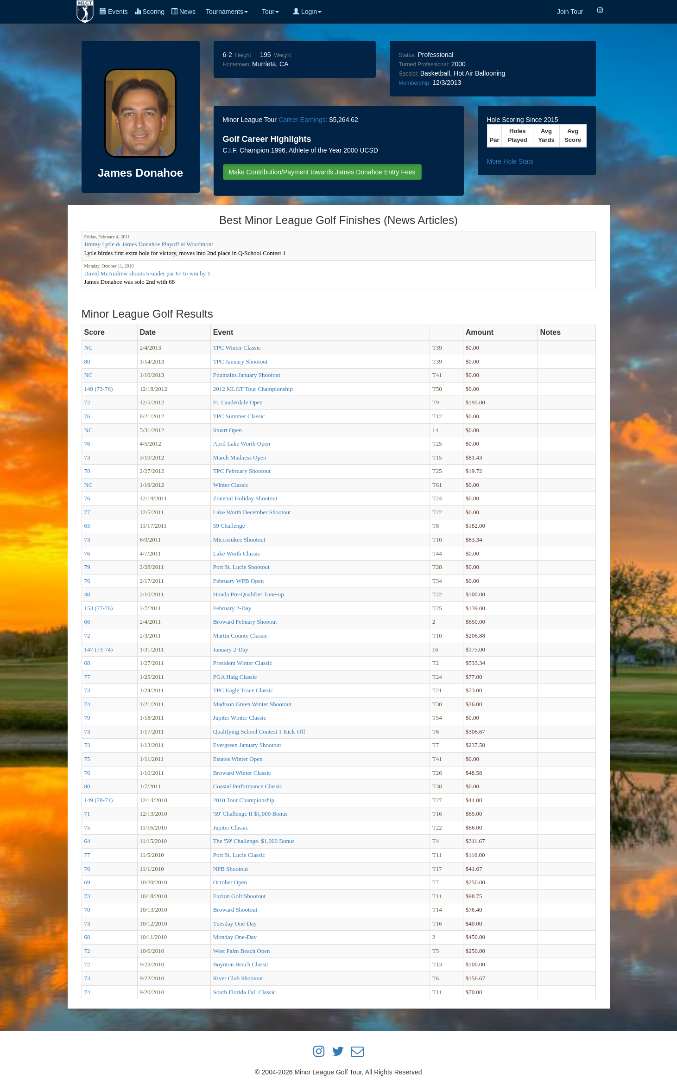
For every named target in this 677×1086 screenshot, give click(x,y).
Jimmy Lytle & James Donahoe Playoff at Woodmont (148, 244)
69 (87, 882)
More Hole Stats (510, 161)
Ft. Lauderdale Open (238, 402)
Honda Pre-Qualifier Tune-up (248, 594)
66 (87, 621)
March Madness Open (239, 457)
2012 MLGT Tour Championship (253, 388)
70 (87, 909)
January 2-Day (230, 649)
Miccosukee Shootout (239, 539)
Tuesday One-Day (235, 923)
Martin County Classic (240, 635)
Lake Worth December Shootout (252, 512)
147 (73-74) (98, 649)
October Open (230, 882)
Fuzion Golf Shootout (239, 896)
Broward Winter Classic (242, 772)
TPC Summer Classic (239, 416)
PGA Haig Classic (235, 676)
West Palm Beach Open (241, 950)
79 (87, 566)
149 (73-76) (98, 388)
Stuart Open (227, 430)
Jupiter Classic (230, 827)
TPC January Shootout (240, 361)
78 (87, 470)
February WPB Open (238, 580)
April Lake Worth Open (241, 443)
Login (307, 11)
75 (87, 758)
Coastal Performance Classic (247, 786)
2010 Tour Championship (243, 800)
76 (87, 416)
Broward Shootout (235, 909)
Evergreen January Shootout (247, 744)
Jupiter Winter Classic (239, 717)
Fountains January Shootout (246, 374)
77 (87, 512)
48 (87, 594)
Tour (270, 11)
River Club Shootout (238, 978)
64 (87, 840)
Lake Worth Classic (236, 553)
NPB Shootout (230, 868)
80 (87, 361)
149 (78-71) (98, 800)
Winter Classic (230, 484)
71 (87, 813)
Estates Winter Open (238, 758)
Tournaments (227, 11)
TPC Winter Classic (237, 347)
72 (87, 402)
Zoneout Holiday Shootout (245, 498)
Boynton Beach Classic (241, 964)
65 (87, 525)
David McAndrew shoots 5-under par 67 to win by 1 (147, 273)
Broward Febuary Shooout (245, 621)
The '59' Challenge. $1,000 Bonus (254, 840)
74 (87, 704)
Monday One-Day (235, 936)
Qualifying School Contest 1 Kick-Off (259, 731)
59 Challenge (229, 525)
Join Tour (570, 11)
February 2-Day (232, 608)
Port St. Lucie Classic (239, 854)
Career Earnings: (303, 119)
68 (87, 662)
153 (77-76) (98, 608)
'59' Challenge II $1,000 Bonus (250, 813)
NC (88, 347)
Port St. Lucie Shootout (241, 566)
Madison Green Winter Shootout (252, 704)
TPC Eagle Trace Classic (243, 690)
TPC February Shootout (242, 470)
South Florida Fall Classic (244, 992)
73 (87, 457)
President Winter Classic (242, 662)
